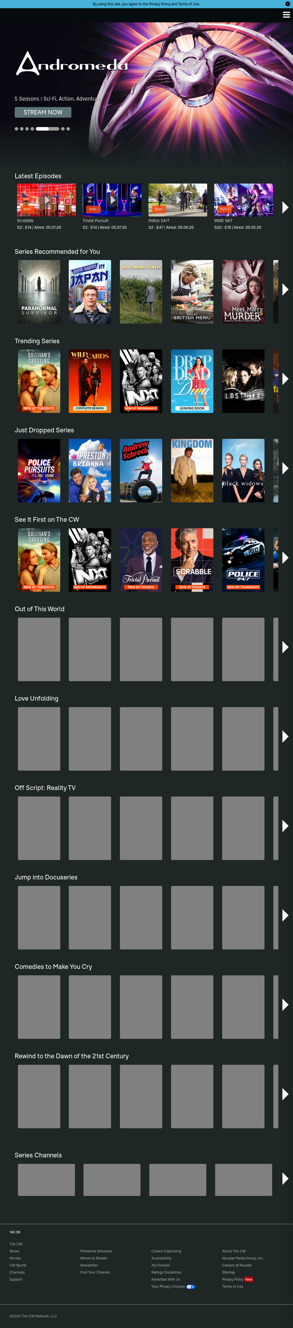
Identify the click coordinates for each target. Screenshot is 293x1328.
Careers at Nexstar (237, 1265)
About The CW (234, 1251)
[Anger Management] (177, 1180)
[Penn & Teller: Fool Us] (112, 1180)
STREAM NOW (43, 112)
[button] (286, 207)
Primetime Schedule (96, 1251)
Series (14, 1251)
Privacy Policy (159, 4)
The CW (10, 13)
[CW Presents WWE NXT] (243, 1180)
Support (15, 1279)
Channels (17, 1272)
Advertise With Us (165, 1279)
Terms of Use (188, 4)
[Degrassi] (46, 1180)
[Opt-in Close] (287, 3)
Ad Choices (160, 1265)
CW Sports (17, 1265)
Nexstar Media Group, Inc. (243, 1258)
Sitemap (228, 1272)
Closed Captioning (166, 1251)
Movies (15, 1258)
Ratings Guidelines (166, 1272)
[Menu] (286, 14)
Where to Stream (93, 1258)
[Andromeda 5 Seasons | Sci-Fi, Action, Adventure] (146, 95)
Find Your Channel (95, 1272)
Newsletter (89, 1265)
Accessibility (161, 1258)
